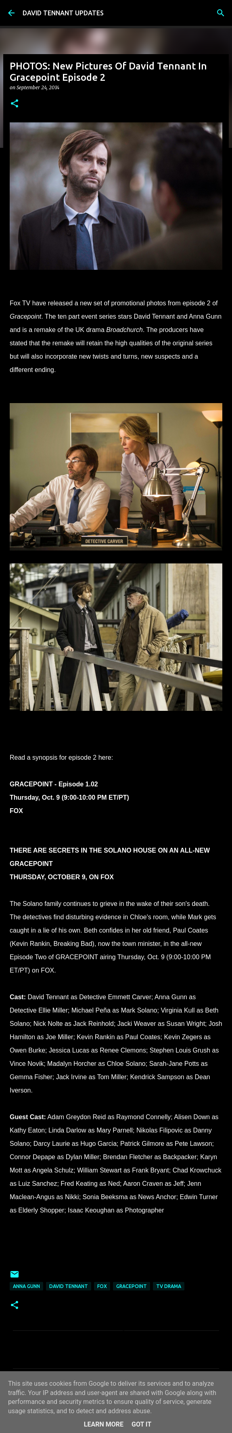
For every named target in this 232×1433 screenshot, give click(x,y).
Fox (102, 1286)
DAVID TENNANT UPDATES (63, 13)
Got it (141, 1424)
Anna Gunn (26, 1286)
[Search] (221, 13)
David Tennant (68, 1286)
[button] (14, 104)
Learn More (103, 1424)
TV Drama (168, 1286)
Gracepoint (131, 1286)
